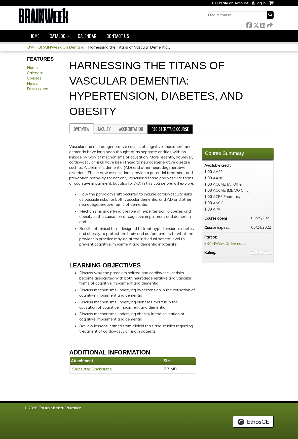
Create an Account (232, 3)
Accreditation (131, 129)
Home (34, 35)
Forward (269, 24)
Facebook (248, 24)
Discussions (37, 88)
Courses (34, 78)
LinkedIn (262, 24)
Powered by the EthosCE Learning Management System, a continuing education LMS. (253, 422)
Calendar (87, 35)
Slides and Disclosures (92, 368)
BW (30, 47)
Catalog (57, 35)
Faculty (104, 129)
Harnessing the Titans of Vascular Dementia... (129, 47)
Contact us (117, 35)
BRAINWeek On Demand (61, 47)
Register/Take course (170, 129)
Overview (81, 129)
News (32, 83)
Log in (260, 3)
